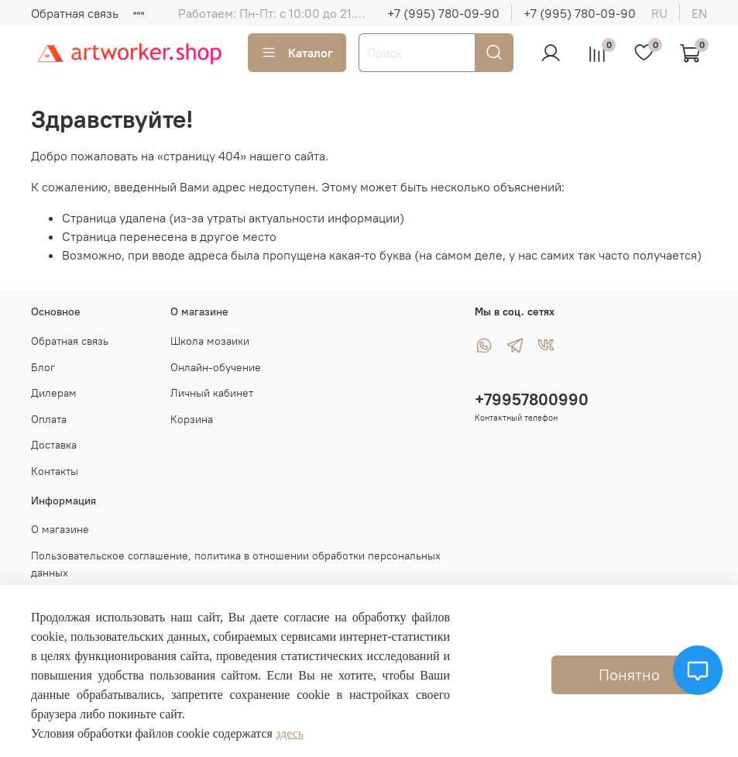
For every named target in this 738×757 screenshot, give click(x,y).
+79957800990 (532, 399)
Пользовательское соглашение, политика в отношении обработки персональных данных (236, 564)
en (699, 13)
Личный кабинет (211, 393)
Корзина (191, 419)
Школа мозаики (209, 341)
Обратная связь (74, 13)
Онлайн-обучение (215, 367)
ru (659, 13)
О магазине (60, 529)
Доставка (54, 445)
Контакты (54, 471)
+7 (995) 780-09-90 (443, 13)
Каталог (297, 52)
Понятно (629, 674)
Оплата (49, 419)
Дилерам (54, 393)
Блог (43, 367)
